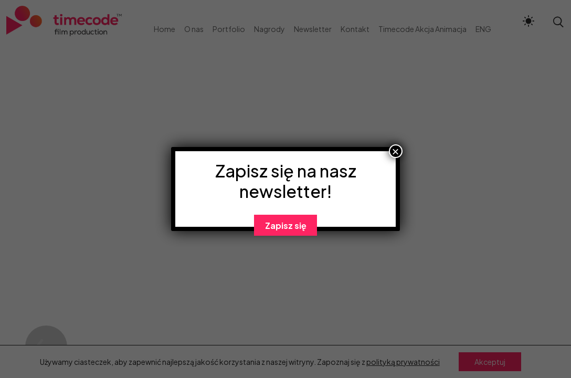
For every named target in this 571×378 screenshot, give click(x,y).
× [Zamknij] (395, 151)
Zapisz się (285, 225)
